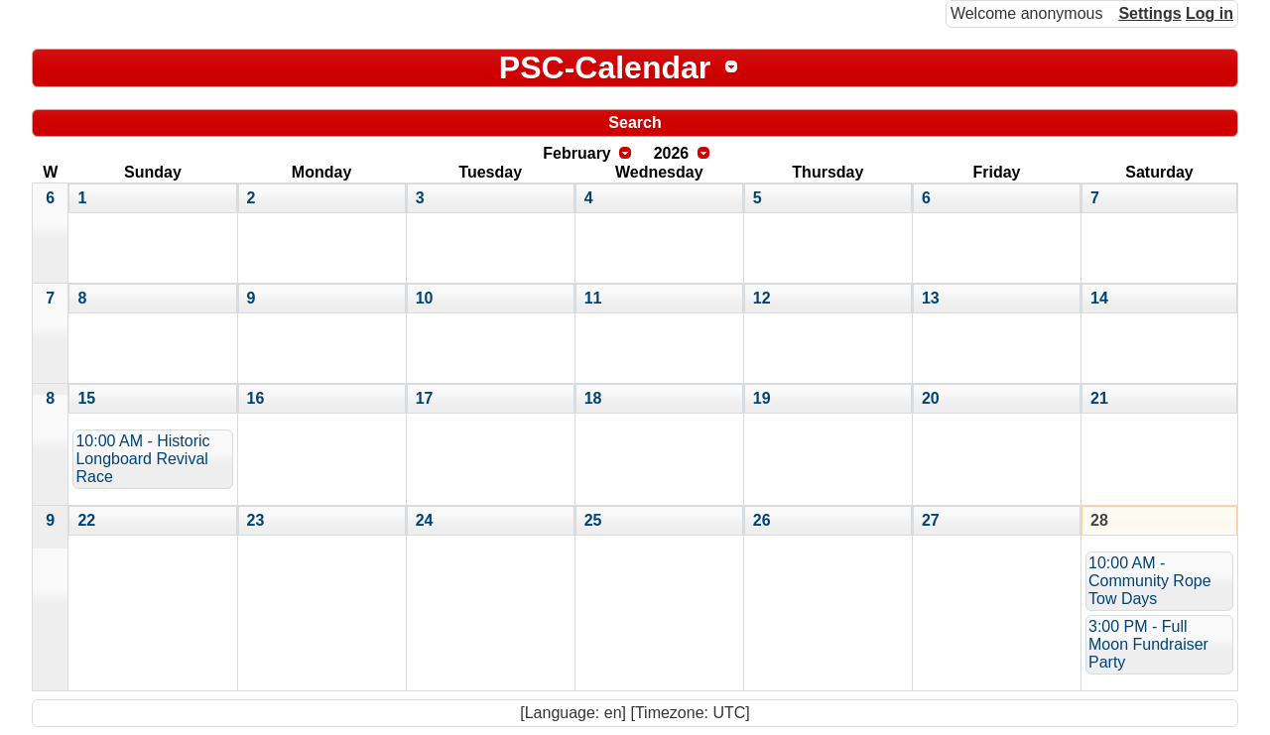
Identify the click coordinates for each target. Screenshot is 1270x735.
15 (86, 398)
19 (762, 398)
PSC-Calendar (604, 67)
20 (931, 398)
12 (762, 298)
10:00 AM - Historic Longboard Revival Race (142, 458)
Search (634, 122)
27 (931, 520)
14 (1099, 298)
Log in (1209, 13)
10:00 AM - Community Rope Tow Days (1149, 580)
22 (86, 520)
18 (593, 398)
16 (256, 398)
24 (425, 520)
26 (762, 520)
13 (931, 298)
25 (593, 520)
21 (1099, 398)
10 (425, 298)
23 (256, 520)
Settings (1149, 13)
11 (593, 298)
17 (425, 398)
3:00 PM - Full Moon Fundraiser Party (1148, 644)
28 (1099, 520)
